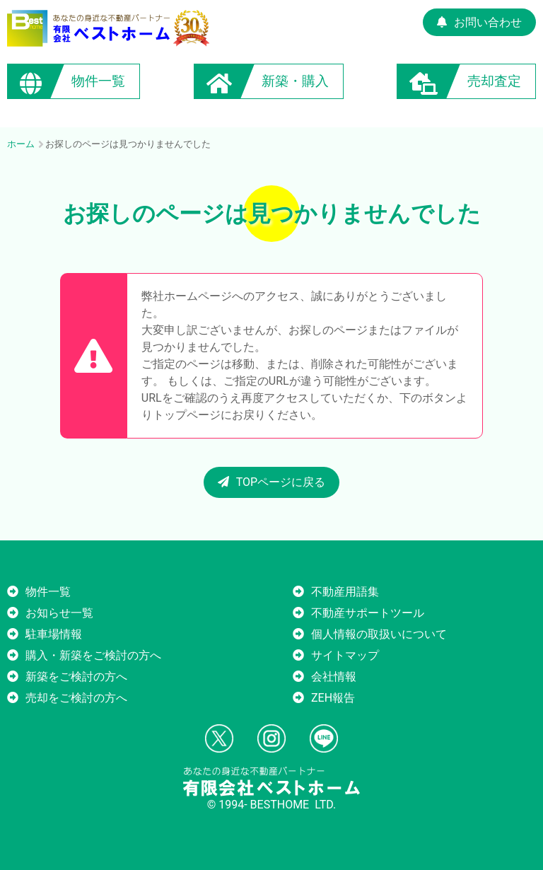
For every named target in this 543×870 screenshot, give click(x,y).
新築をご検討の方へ (76, 676)
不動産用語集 (345, 591)
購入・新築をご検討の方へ (93, 655)
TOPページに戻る (271, 482)
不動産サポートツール (367, 613)
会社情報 (333, 676)
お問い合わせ (479, 22)
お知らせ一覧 (59, 613)
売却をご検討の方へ (76, 697)
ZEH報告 (333, 697)
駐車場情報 (53, 634)
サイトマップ (345, 655)
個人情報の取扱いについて (379, 634)
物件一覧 (48, 591)
